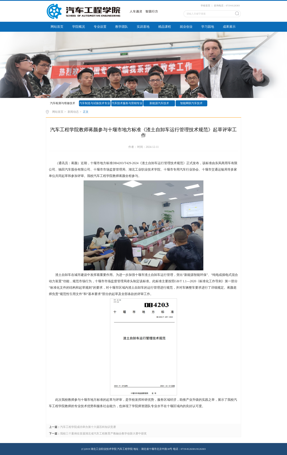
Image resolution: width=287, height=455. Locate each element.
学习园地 (207, 26)
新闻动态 (73, 111)
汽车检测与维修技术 (62, 103)
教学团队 (121, 26)
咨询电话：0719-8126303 (227, 5)
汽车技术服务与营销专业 (127, 103)
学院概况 (78, 26)
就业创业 (186, 26)
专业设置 (100, 26)
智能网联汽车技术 (191, 103)
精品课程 (164, 26)
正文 (85, 111)
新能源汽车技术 (159, 103)
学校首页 (205, 5)
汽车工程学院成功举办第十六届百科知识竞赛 (88, 426)
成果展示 (229, 26)
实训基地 (143, 26)
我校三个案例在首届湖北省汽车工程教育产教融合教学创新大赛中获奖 (103, 433)
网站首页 (57, 26)
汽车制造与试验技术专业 (94, 103)
